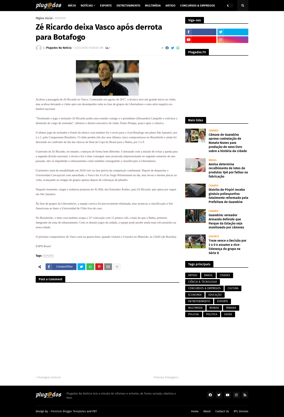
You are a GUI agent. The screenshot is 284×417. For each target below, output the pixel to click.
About (207, 411)
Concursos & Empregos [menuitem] (197, 5)
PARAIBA (231, 307)
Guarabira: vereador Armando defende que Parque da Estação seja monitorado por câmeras (226, 221)
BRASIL (208, 275)
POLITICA (211, 314)
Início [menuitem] (72, 5)
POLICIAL (193, 314)
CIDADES (225, 275)
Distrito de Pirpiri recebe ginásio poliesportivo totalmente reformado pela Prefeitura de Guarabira (228, 196)
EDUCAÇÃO (215, 294)
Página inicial (44, 18)
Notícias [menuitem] (87, 5)
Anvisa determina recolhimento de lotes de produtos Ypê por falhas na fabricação (228, 170)
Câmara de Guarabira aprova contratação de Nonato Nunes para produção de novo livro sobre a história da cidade (228, 143)
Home (195, 411)
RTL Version (241, 411)
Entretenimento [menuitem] (128, 5)
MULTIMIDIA (195, 307)
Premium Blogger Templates (68, 411)
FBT (94, 411)
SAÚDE (228, 314)
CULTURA (233, 288)
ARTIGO (192, 275)
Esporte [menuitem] (106, 5)
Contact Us (222, 411)
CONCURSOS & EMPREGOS (204, 288)
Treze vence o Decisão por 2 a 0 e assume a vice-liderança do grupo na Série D (227, 247)
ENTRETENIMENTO (199, 301)
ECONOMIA (195, 294)
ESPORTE (60, 18)
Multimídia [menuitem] (153, 5)
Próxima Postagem (165, 377)
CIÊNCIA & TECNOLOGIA (202, 281)
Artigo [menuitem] (170, 5)
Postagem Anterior (49, 377)
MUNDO (214, 307)
